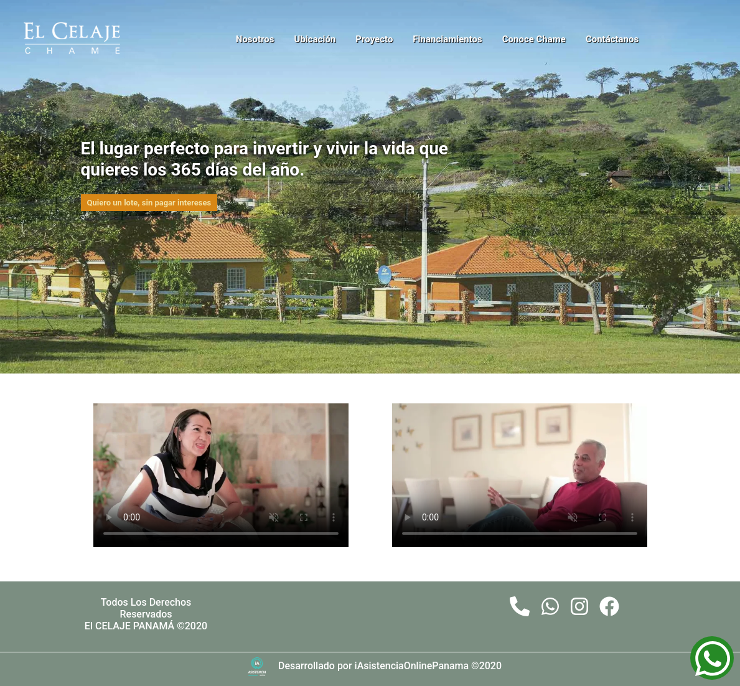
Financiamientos (447, 39)
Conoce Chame (534, 39)
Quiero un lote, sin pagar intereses (149, 202)
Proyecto (374, 39)
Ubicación (315, 39)
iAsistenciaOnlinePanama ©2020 (428, 666)
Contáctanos (612, 39)
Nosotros (255, 39)
